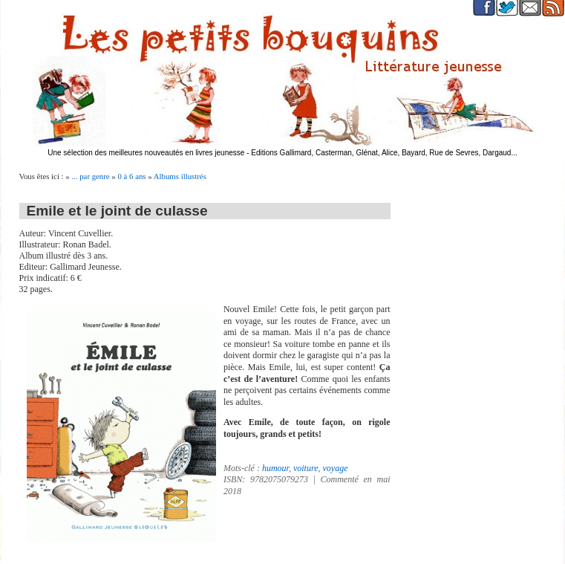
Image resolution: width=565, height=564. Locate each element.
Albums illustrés (180, 176)
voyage (334, 468)
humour (275, 468)
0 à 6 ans (131, 176)
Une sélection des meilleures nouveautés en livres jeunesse (146, 153)
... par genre (90, 176)
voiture (306, 468)
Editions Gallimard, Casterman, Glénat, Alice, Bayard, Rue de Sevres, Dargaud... (384, 153)
